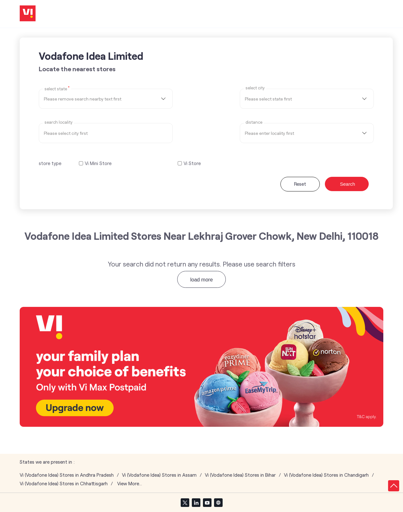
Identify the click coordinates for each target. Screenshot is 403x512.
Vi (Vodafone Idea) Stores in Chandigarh (326, 475)
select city (255, 88)
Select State (57, 88)
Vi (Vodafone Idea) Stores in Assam (159, 475)
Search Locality (58, 122)
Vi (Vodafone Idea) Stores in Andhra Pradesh (67, 475)
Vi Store (192, 163)
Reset (300, 184)
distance (253, 122)
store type (50, 163)
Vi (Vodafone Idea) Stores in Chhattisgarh (64, 483)
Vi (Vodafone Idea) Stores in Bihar (240, 475)
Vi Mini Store (98, 163)
